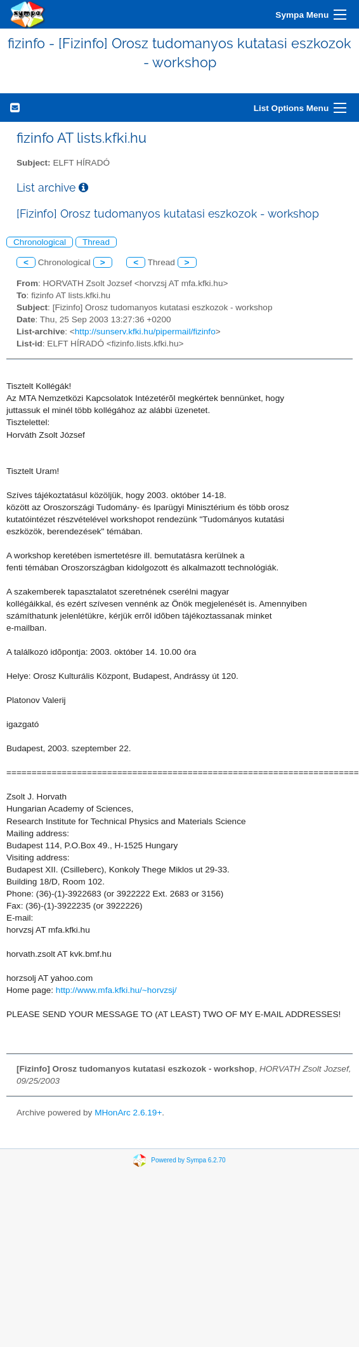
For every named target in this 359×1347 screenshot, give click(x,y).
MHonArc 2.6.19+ (128, 1112)
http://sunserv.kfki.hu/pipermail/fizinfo (145, 331)
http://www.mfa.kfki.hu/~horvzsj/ (116, 990)
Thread (96, 242)
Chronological (39, 242)
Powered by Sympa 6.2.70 (188, 1160)
